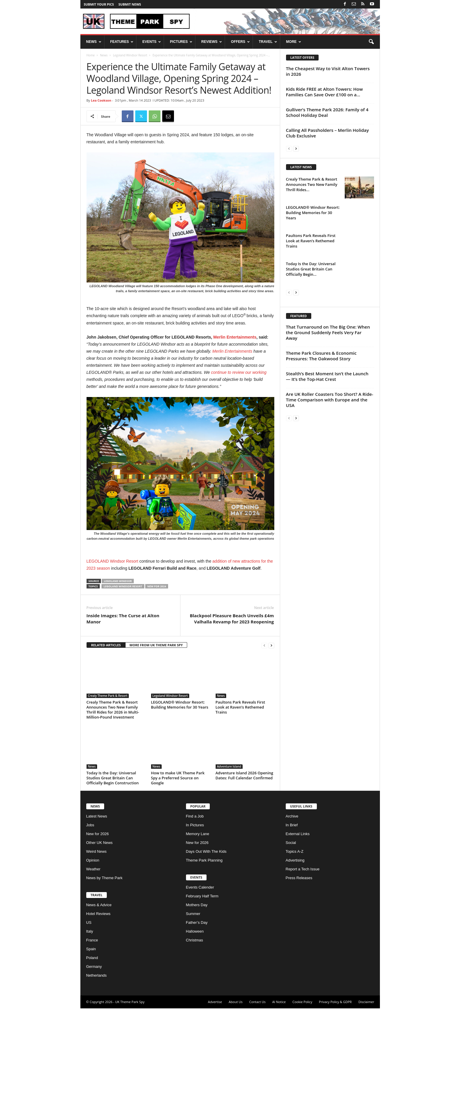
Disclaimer (366, 1088)
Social (291, 929)
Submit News (130, 4)
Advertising (295, 947)
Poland (92, 1044)
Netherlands (96, 1062)
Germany (94, 1053)
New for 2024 (156, 673)
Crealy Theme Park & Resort (108, 782)
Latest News (96, 903)
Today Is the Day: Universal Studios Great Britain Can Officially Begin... (311, 344)
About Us (236, 1088)
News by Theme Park (104, 964)
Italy (89, 1018)
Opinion (92, 947)
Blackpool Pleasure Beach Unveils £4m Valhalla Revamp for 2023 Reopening (232, 705)
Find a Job (195, 903)
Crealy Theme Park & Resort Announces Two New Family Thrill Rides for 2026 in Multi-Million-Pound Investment (113, 796)
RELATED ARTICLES (106, 731)
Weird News (96, 938)
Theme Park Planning (204, 947)
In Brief (292, 911)
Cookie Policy (302, 1088)
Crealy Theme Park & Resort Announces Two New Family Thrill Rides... (311, 260)
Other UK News (99, 929)
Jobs (90, 911)
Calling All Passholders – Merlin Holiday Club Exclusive (327, 133)
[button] (371, 42)
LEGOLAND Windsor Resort (112, 561)
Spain (91, 1035)
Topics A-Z (295, 938)
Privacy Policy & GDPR (335, 1088)
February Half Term (202, 982)
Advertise (215, 1088)
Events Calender (200, 974)
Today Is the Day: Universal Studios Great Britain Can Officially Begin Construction (113, 864)
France (92, 1027)
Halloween (195, 1018)
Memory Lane (197, 920)
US (89, 1009)
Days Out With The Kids (206, 938)
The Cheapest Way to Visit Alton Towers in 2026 (328, 71)
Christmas (194, 1027)
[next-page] (271, 732)
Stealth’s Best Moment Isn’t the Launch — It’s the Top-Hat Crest (327, 531)
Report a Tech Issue (302, 955)
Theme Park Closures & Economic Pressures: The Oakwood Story (321, 510)
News (104, 55)
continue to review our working (238, 372)
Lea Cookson (101, 100)
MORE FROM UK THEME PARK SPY (156, 731)
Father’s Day (197, 1009)
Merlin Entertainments (234, 337)
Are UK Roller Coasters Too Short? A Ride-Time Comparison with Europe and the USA (329, 554)
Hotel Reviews (98, 1000)
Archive (292, 903)
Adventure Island (229, 853)
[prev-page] (264, 732)
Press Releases (299, 964)
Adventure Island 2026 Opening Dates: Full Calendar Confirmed (244, 862)
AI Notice (279, 1088)
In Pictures (195, 911)
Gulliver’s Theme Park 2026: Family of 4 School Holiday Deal (327, 112)
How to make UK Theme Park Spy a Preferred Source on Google (178, 864)
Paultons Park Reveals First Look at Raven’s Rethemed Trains (240, 793)
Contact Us (257, 1088)
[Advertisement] (180, 620)
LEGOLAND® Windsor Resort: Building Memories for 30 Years (179, 791)
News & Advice (99, 991)
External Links (298, 920)
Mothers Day (197, 991)
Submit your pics (99, 4)
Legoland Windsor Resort (130, 55)
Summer (193, 1000)
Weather (93, 955)
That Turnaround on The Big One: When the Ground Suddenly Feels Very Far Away (328, 487)
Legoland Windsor (118, 668)
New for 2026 (97, 920)
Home (91, 55)
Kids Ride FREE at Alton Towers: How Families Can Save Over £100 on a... (324, 91)
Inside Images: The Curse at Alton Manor (123, 705)
